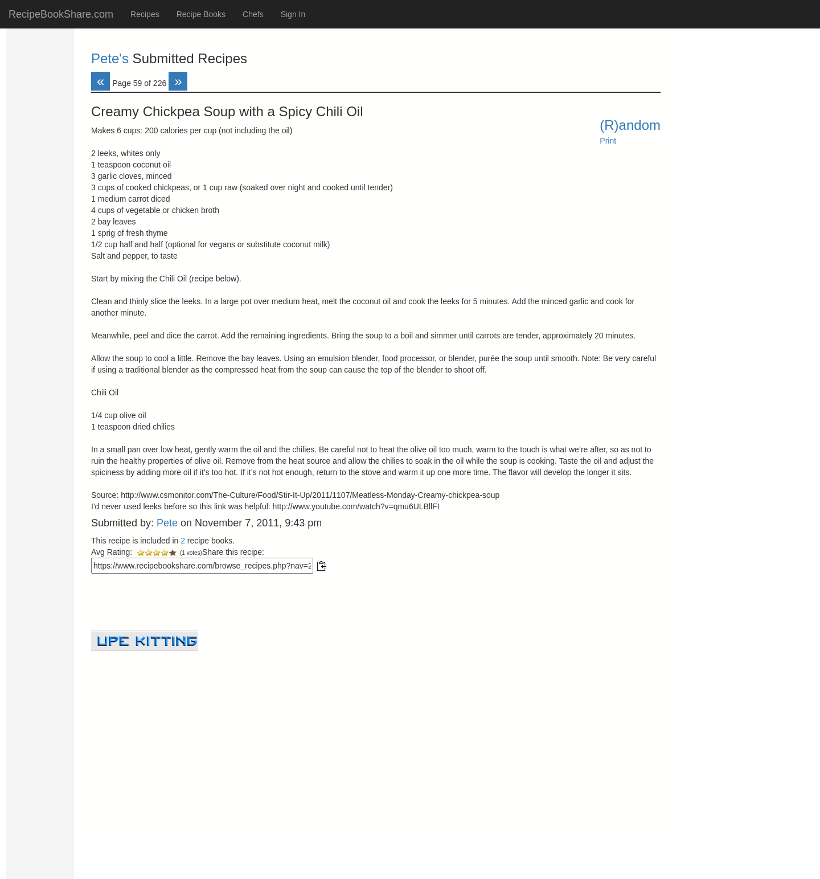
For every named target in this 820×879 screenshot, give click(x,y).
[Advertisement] (376, 731)
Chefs (253, 14)
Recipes (144, 14)
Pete (167, 523)
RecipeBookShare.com (61, 14)
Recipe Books (201, 14)
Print (608, 140)
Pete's (110, 58)
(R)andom (630, 125)
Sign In (293, 14)
